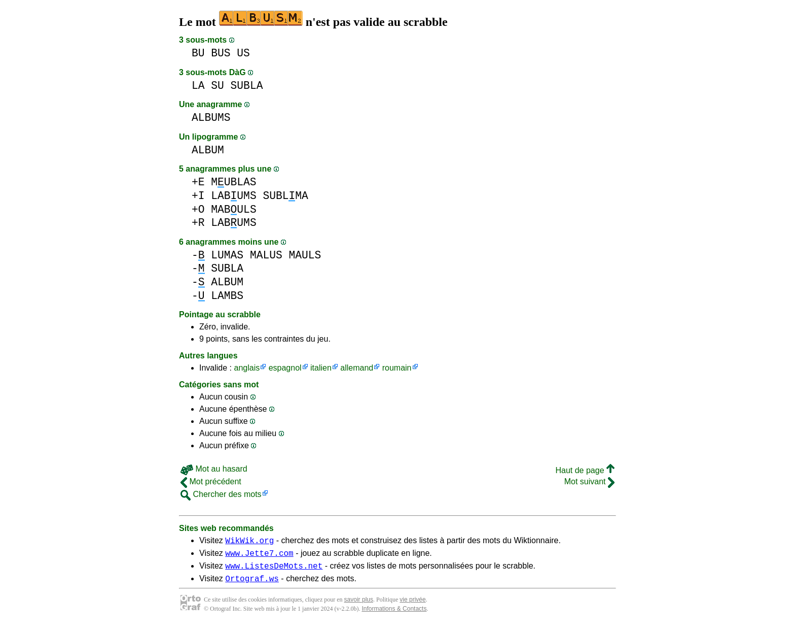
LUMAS (227, 255)
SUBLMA (285, 195)
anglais (247, 367)
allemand (356, 367)
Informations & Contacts (394, 614)
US (243, 53)
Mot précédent (210, 481)
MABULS (233, 209)
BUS (220, 53)
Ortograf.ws (252, 584)
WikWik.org (249, 541)
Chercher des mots (221, 494)
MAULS (304, 255)
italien (321, 367)
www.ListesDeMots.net (273, 570)
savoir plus (358, 605)
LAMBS (227, 295)
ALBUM (208, 150)
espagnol (285, 367)
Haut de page (585, 470)
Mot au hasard (213, 468)
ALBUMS (211, 117)
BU (198, 53)
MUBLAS (233, 182)
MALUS (266, 255)
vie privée (412, 605)
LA (198, 85)
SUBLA (247, 85)
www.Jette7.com (259, 555)
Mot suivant (589, 481)
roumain (397, 367)
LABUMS (233, 195)
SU (217, 85)
